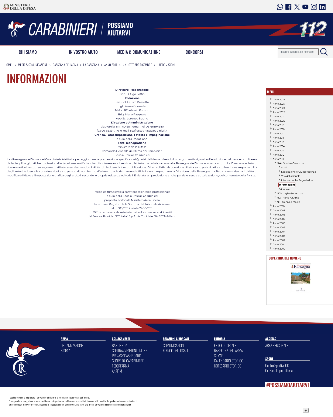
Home (8, 64)
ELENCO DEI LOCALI (175, 350)
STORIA (65, 350)
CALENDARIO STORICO (228, 360)
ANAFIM (117, 371)
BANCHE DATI (120, 345)
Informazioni (166, 64)
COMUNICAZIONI (174, 345)
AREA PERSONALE (276, 345)
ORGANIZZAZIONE (72, 345)
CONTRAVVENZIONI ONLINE (129, 350)
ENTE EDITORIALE (225, 345)
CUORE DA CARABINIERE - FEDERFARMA (128, 363)
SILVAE (218, 355)
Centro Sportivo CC (277, 365)
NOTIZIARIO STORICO (227, 366)
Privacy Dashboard (41, 409)
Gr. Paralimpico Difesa (279, 370)
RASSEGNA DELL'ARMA (228, 350)
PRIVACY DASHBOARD (126, 355)
